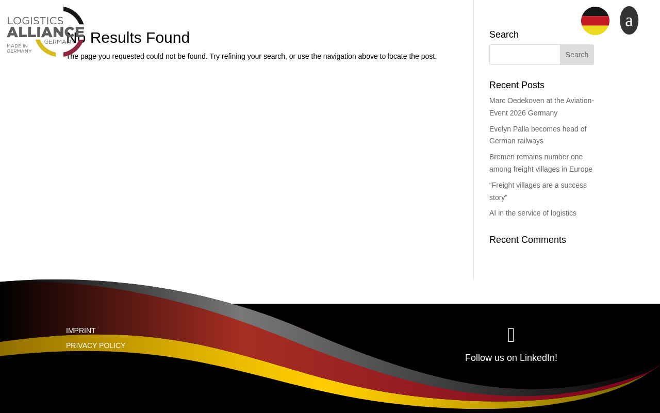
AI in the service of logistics (532, 213)
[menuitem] (595, 21)
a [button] (629, 20)
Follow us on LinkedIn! (511, 358)
